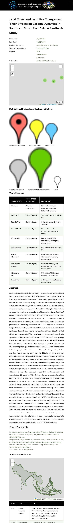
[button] (12, 93)
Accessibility (16, 517)
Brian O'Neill (16, 159)
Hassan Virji (15, 168)
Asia (38, 51)
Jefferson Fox (16, 177)
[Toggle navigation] (70, 3)
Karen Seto (15, 145)
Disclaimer (15, 512)
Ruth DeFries (16, 152)
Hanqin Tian (15, 210)
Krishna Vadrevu (44, 485)
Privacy (14, 503)
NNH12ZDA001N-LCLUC (46, 61)
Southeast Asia (42, 54)
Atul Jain (14, 136)
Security (14, 507)
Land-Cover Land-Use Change (47, 45)
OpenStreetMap (51, 104)
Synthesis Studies (43, 48)
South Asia (40, 58)
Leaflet (42, 104)
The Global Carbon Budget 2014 (21, 379)
